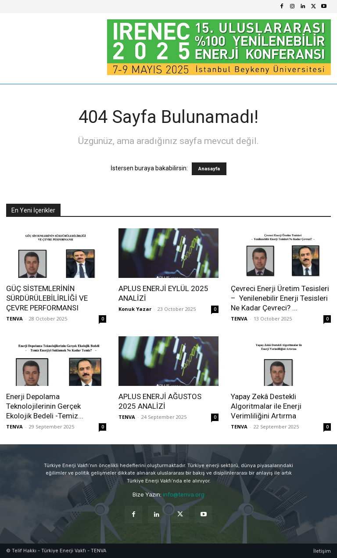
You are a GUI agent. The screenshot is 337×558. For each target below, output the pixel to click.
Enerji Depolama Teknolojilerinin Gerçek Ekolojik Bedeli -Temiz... (44, 406)
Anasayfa (209, 169)
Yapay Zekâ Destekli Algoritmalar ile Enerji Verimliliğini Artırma (266, 406)
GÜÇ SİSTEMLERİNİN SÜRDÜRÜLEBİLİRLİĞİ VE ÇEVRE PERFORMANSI (47, 298)
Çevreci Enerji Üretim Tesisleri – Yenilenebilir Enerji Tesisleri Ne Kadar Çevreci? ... (280, 298)
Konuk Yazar (134, 309)
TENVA (14, 318)
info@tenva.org (183, 494)
